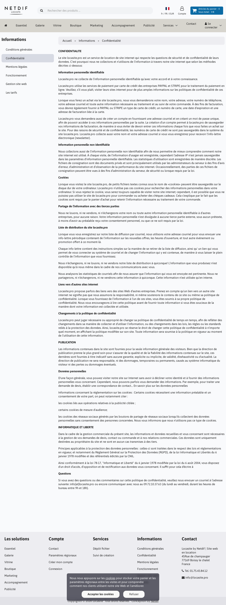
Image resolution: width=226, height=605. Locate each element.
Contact (191, 23)
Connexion (55, 568)
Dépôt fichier (101, 548)
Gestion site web (16, 83)
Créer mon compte (61, 562)
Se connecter (211, 25)
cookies (110, 578)
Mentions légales (16, 66)
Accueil (67, 40)
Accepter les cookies (101, 594)
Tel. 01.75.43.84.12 (196, 570)
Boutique (75, 25)
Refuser (134, 594)
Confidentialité (15, 58)
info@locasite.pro (196, 577)
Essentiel (21, 25)
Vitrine (57, 25)
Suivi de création (103, 555)
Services (168, 25)
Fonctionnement (16, 75)
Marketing (96, 25)
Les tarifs (11, 92)
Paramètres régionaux (62, 555)
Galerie (39, 25)
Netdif (155, 600)
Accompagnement (123, 25)
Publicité (149, 25)
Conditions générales (19, 49)
